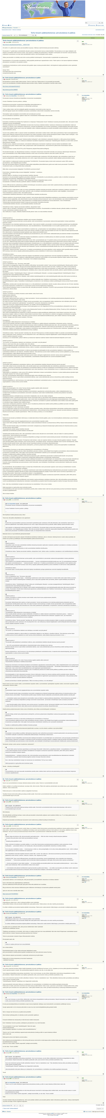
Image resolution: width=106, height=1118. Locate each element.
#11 (3, 966)
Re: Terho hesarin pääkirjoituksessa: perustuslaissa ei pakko (22, 77)
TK (82, 78)
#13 (3, 1052)
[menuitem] (9, 25)
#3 (3, 95)
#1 (3, 42)
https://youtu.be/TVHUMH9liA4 (10, 893)
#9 (3, 900)
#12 (3, 993)
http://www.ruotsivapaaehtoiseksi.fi (11, 86)
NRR (83, 41)
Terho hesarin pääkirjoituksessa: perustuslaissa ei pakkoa (53, 33)
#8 (3, 877)
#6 (3, 801)
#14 (3, 1078)
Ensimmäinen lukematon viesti (88, 34)
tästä (57, 1115)
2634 (86, 80)
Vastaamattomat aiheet (6, 29)
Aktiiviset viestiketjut (16, 29)
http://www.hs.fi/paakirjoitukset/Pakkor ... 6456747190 (16, 44)
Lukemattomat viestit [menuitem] (99, 29)
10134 (86, 43)
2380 (86, 97)
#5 (3, 780)
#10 (3, 913)
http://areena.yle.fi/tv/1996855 (10, 89)
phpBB (52, 1113)
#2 (3, 79)
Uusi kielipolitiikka (85, 95)
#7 (3, 826)
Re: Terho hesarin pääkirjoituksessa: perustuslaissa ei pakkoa (22, 94)
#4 (3, 499)
